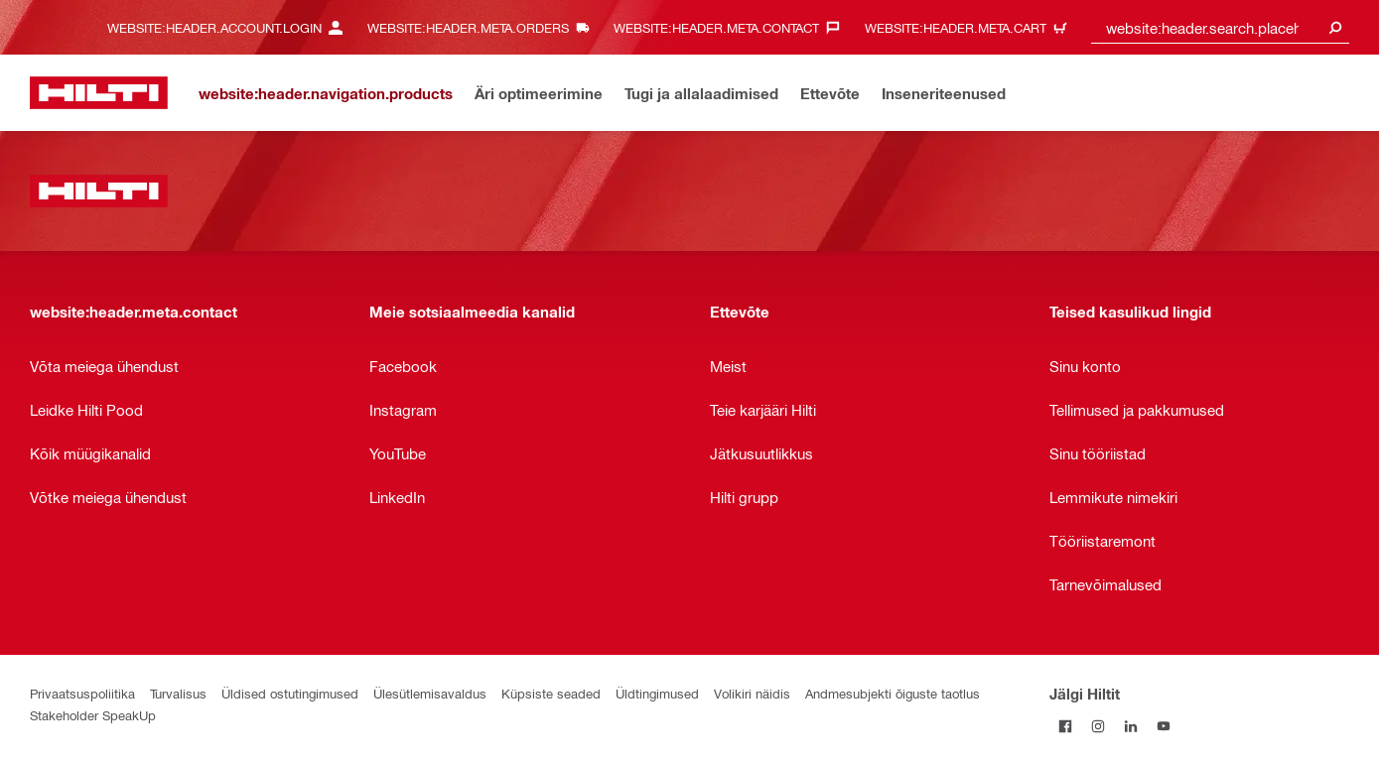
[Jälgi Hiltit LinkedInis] (1131, 725)
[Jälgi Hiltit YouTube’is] (1164, 725)
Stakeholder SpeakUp (93, 714)
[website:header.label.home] (99, 92)
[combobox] (1220, 27)
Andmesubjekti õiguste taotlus (892, 693)
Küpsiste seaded (551, 693)
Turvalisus (178, 693)
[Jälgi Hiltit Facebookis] (1065, 725)
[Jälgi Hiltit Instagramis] (1098, 725)
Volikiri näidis (752, 693)
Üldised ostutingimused (289, 693)
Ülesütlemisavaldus (429, 693)
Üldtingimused (657, 693)
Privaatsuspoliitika (82, 693)
